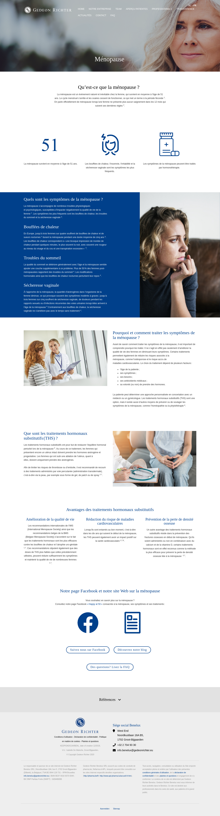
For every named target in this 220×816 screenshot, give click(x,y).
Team (119, 9)
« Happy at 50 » (94, 604)
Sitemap (116, 809)
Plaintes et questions (90, 741)
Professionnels (162, 9)
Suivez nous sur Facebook (87, 649)
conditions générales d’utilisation (156, 773)
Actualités (84, 15)
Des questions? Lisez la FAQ (110, 667)
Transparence (185, 9)
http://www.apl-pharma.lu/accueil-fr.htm (115, 776)
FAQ (113, 15)
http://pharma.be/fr (91, 776)
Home (81, 9)
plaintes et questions (168, 776)
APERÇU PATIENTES (136, 9)
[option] (110, 36)
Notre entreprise (100, 9)
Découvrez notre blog (132, 649)
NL (189, 5)
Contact (101, 15)
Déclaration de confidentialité (86, 737)
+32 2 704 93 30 (126, 744)
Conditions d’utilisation (63, 737)
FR (194, 5)
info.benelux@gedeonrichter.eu (135, 750)
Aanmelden (104, 809)
